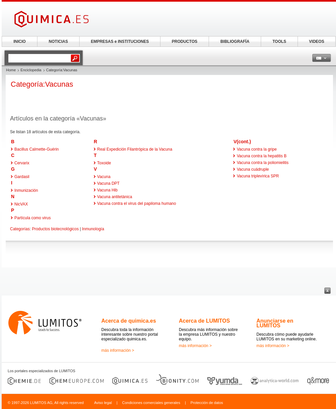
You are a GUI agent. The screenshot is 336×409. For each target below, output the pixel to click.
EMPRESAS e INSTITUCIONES (120, 41)
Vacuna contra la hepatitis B (262, 156)
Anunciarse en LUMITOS (274, 323)
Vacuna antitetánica (114, 196)
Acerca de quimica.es (128, 321)
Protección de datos (207, 403)
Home (11, 70)
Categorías (20, 229)
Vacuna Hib (107, 190)
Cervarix (21, 163)
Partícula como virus (32, 218)
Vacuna (104, 176)
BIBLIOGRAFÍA (234, 41)
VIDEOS (316, 41)
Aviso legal (103, 403)
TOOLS (279, 41)
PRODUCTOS (184, 41)
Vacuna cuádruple (253, 169)
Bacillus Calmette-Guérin (36, 149)
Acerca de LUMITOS (204, 321)
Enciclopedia (30, 70)
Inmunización (26, 190)
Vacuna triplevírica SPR (258, 176)
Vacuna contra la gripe (256, 149)
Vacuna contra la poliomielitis (263, 162)
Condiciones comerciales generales (151, 403)
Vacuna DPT (108, 183)
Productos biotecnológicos (55, 229)
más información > (117, 350)
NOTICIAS (58, 41)
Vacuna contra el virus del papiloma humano (136, 203)
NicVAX (21, 204)
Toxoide (104, 163)
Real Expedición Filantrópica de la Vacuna (135, 149)
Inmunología (93, 229)
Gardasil (21, 176)
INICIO (19, 41)
